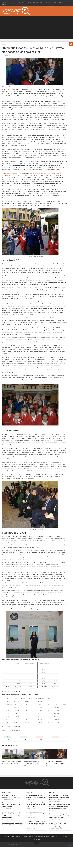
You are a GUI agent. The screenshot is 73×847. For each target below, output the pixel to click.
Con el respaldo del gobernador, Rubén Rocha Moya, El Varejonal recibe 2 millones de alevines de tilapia (59, 804)
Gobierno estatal (37, 2)
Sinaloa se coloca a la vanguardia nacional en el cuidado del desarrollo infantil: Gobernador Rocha (59, 813)
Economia (22, 2)
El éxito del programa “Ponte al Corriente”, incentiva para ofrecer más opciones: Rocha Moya (59, 822)
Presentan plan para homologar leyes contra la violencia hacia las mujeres (54, 761)
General (28, 2)
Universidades (4, 4)
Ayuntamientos (13, 2)
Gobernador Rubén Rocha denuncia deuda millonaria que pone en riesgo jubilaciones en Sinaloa (59, 795)
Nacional (54, 2)
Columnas (5, 2)
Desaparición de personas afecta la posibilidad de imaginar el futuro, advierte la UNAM (12, 802)
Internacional (47, 2)
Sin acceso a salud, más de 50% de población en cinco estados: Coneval (33, 761)
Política (60, 2)
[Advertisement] (36, 27)
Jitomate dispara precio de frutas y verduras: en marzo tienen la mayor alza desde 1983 (35, 802)
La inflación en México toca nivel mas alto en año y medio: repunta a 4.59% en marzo (36, 811)
